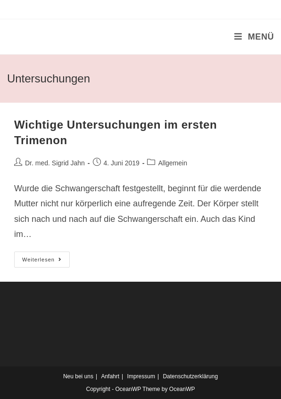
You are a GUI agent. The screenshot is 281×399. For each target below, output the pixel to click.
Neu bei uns (78, 376)
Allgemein (172, 163)
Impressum (141, 376)
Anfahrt (110, 376)
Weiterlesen (46, 262)
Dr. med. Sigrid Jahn (55, 163)
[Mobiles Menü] (254, 36)
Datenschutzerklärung (190, 376)
